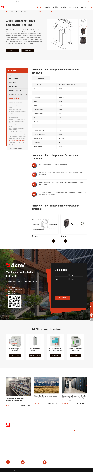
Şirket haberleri (64, 440)
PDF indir (28, 50)
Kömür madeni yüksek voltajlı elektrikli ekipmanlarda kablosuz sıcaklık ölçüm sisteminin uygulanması (74, 398)
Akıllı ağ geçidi (13, 86)
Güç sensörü (12, 82)
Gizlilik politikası (83, 470)
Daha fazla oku (15, 355)
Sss (77, 440)
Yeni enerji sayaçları (15, 90)
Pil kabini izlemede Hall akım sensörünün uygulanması (15, 399)
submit (62, 298)
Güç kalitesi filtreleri (15, 94)
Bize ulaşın (84, 7)
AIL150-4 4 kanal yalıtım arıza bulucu (16, 125)
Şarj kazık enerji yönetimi (33, 434)
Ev (8, 11)
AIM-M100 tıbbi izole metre (15, 109)
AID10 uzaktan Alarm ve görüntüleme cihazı (15, 116)
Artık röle (29, 443)
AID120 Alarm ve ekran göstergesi (17, 119)
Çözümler (47, 7)
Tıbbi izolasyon (46, 443)
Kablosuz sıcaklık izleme (48, 434)
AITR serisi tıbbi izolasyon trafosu (47, 11)
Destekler (63, 7)
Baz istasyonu (30, 440)
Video (77, 437)
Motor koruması (46, 440)
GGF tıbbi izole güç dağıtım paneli (17, 138)
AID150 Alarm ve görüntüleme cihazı (18, 113)
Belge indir (78, 434)
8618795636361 (5, 2)
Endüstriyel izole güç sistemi (15, 148)
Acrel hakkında (74, 7)
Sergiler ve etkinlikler (65, 437)
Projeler (62, 443)
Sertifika (55, 7)
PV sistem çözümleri (32, 437)
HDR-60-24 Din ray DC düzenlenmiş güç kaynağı (17, 143)
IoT (43, 437)
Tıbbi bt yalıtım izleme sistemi (31, 11)
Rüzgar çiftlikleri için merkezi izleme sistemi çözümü (45, 397)
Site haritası (75, 470)
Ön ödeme (29, 446)
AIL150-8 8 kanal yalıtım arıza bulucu (16, 122)
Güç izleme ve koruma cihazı (17, 75)
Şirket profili (63, 434)
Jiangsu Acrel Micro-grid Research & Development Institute (25, 470)
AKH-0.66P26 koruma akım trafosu (17, 136)
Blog (77, 443)
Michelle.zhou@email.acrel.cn (21, 2)
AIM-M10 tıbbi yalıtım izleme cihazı (17, 111)
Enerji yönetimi (13, 79)
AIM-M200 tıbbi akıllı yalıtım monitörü (16, 106)
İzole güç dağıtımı (19, 11)
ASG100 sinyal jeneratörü (15, 131)
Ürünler (39, 7)
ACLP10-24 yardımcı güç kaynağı (17, 134)
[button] (53, 241)
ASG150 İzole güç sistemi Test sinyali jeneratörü (16, 129)
